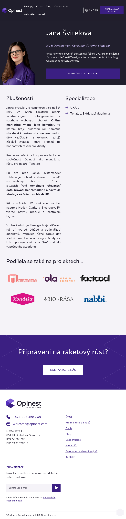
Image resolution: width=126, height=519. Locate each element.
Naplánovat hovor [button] (112, 10)
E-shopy (28, 6)
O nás (39, 6)
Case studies (61, 6)
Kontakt (42, 14)
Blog (48, 6)
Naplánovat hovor (82, 73)
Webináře (29, 14)
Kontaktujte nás (63, 370)
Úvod (68, 417)
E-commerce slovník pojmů (81, 451)
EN (96, 10)
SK (90, 10)
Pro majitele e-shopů (77, 422)
